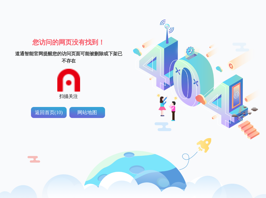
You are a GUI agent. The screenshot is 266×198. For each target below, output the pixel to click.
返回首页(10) (49, 112)
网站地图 (87, 112)
